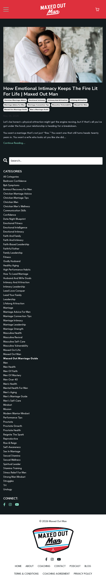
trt (4, 485)
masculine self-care (14, 342)
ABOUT (30, 566)
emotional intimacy (37, 100)
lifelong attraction (78, 100)
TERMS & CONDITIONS (26, 574)
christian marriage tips (16, 198)
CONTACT (60, 566)
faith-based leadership (16, 244)
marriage (8, 308)
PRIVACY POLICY (83, 574)
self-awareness (12, 447)
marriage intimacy (13, 320)
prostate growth (12, 426)
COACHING (44, 566)
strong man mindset (14, 477)
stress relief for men (14, 473)
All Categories (11, 177)
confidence (9, 215)
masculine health (12, 333)
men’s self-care (12, 401)
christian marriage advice (15, 100)
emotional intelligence (15, 228)
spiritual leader (12, 464)
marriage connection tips (38, 105)
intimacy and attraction (58, 100)
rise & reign (10, 443)
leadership (9, 299)
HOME (18, 566)
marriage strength (13, 329)
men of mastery (12, 375)
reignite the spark (13, 435)
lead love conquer (14, 291)
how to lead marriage (15, 274)
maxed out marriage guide (15, 109)
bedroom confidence (14, 181)
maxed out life (12, 350)
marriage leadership (14, 325)
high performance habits (17, 270)
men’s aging (10, 392)
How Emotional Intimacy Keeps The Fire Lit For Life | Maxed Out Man (50, 91)
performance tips (12, 418)
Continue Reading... (14, 143)
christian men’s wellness (16, 206)
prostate (8, 422)
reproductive (10, 439)
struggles (8, 481)
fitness (7, 257)
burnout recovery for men (17, 189)
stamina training (12, 468)
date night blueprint (14, 219)
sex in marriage (11, 451)
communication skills (14, 211)
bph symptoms (11, 185)
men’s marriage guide (39, 109)
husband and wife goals (17, 278)
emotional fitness (13, 223)
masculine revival (12, 337)
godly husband (11, 261)
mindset (7, 405)
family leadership (13, 253)
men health (9, 367)
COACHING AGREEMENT (56, 574)
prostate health (12, 430)
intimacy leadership (14, 287)
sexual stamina (11, 456)
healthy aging (11, 265)
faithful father (11, 249)
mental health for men (15, 388)
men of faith (10, 371)
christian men (10, 202)
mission (7, 409)
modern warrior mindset (16, 413)
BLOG (88, 566)
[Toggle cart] (97, 9)
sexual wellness (12, 460)
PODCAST (75, 566)
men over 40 (10, 380)
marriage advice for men (14, 105)
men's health (10, 384)
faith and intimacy (13, 240)
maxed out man (81, 105)
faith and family (12, 236)
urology (7, 489)
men (5, 363)
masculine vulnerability (61, 105)
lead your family (12, 295)
